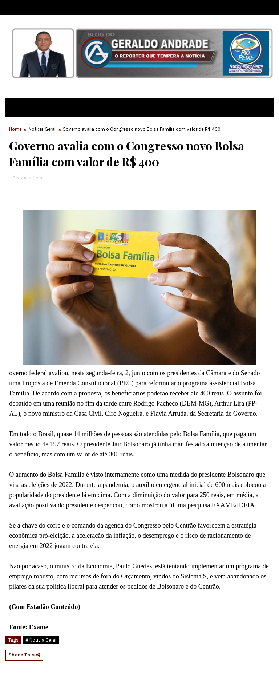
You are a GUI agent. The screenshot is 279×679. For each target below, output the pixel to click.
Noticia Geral (42, 129)
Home (15, 129)
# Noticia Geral (40, 640)
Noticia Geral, (30, 177)
